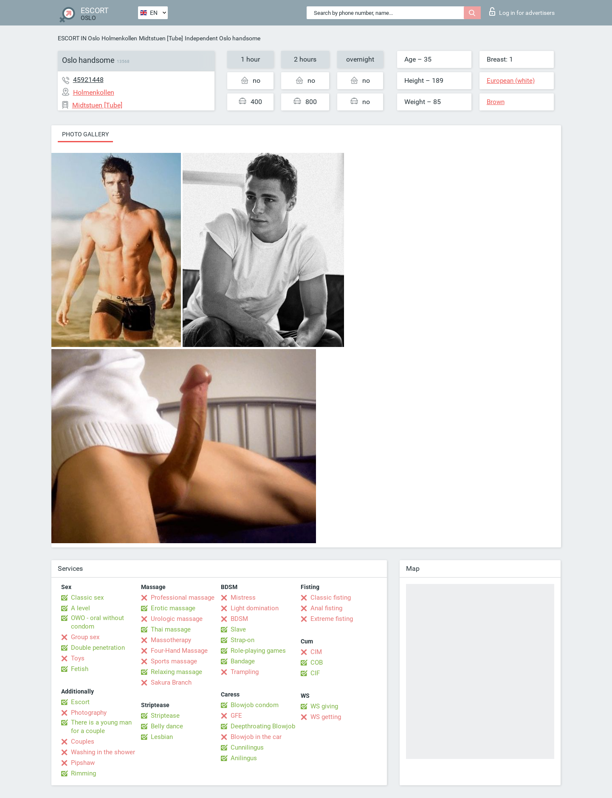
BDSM (239, 619)
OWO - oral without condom (97, 622)
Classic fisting (330, 597)
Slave (238, 629)
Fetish (79, 669)
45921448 (88, 80)
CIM (316, 652)
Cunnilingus (247, 747)
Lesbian (162, 737)
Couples (82, 741)
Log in (522, 11)
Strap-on (242, 640)
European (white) (511, 81)
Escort (80, 702)
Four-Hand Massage (179, 650)
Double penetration (98, 647)
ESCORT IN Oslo (79, 38)
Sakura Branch (171, 682)
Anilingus (244, 758)
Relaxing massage (176, 672)
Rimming (83, 773)
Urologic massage (177, 619)
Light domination (255, 608)
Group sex (85, 637)
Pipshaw (83, 763)
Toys (78, 658)
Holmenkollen (119, 38)
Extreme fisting (331, 619)
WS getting (325, 717)
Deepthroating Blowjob (263, 726)
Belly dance (167, 726)
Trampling (245, 672)
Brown (496, 102)
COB (316, 662)
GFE (236, 715)
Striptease (165, 715)
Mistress (243, 597)
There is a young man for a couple (101, 727)
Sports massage (174, 661)
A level (80, 608)
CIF (315, 673)
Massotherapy (171, 640)
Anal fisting (326, 608)
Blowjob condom (255, 705)
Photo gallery (85, 134)
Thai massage (171, 629)
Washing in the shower (103, 752)
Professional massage (182, 597)
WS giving (324, 706)
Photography (89, 712)
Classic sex (87, 597)
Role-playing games (258, 650)
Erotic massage (173, 608)
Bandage (243, 661)
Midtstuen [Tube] (161, 38)
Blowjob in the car (256, 737)
